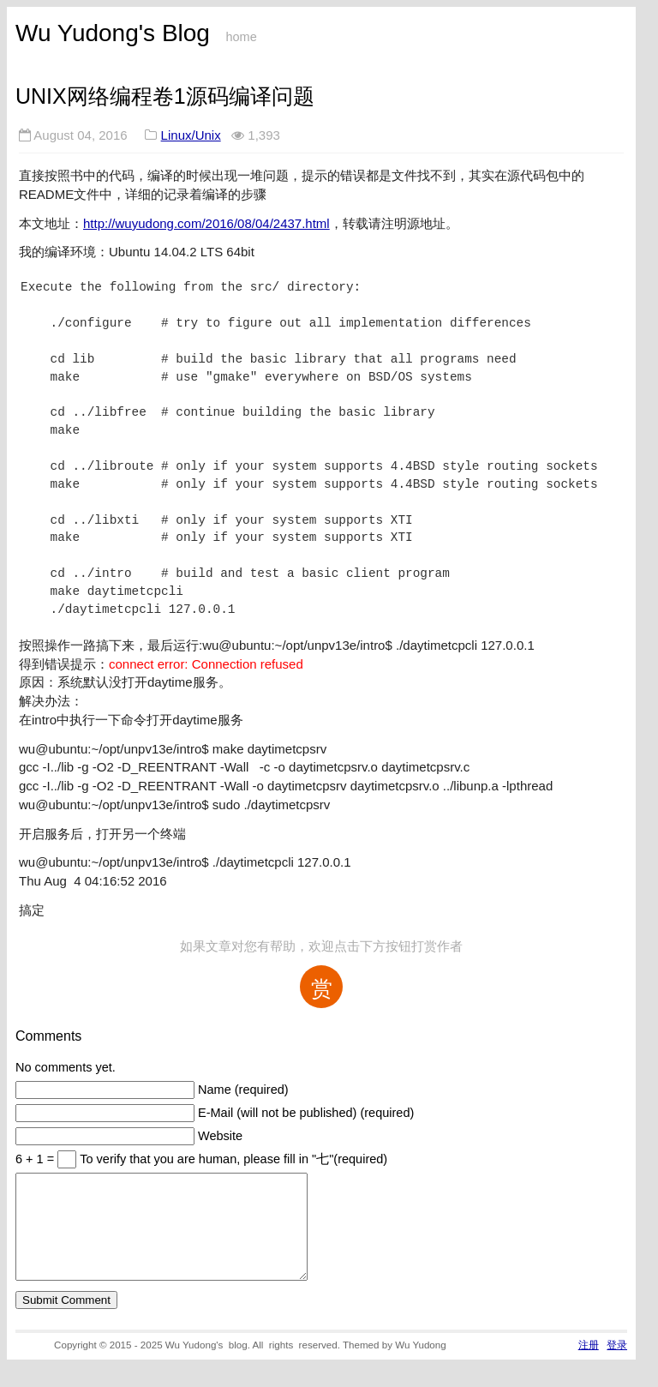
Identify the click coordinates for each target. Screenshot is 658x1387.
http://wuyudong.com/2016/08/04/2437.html (206, 223)
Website (220, 1136)
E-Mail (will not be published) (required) (306, 1113)
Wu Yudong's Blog (112, 33)
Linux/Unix (191, 135)
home (240, 37)
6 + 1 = (36, 1159)
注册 (588, 1365)
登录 (617, 1365)
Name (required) (243, 1089)
